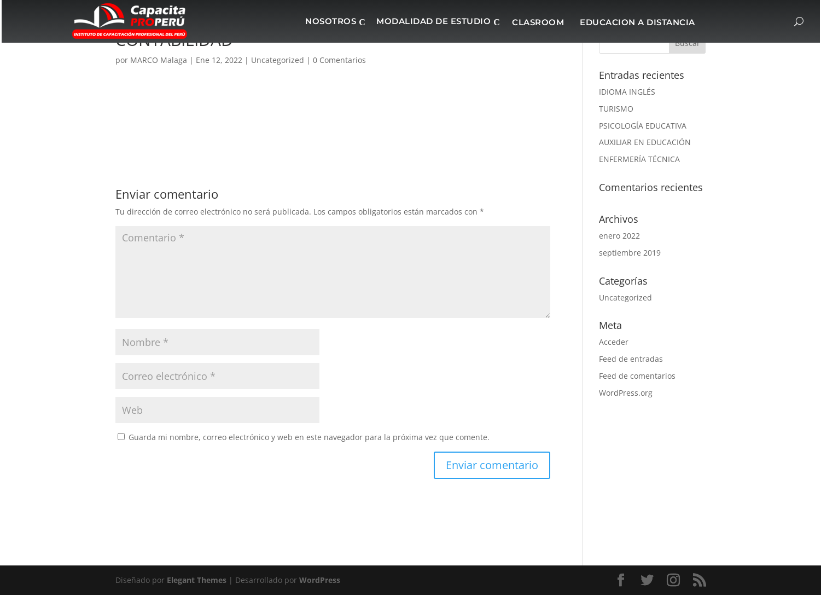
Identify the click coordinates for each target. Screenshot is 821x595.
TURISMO (616, 108)
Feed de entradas (631, 359)
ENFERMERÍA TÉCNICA (639, 159)
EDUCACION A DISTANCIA (637, 22)
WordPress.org (626, 393)
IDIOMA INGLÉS (627, 91)
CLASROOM (538, 22)
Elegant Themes (196, 580)
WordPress (319, 580)
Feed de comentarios (637, 376)
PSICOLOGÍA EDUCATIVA (642, 125)
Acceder (613, 342)
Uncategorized (625, 297)
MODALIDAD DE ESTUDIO (433, 21)
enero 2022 (619, 235)
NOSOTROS (330, 21)
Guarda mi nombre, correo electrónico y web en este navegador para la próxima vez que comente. (309, 437)
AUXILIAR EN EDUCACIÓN (645, 142)
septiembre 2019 (630, 252)
